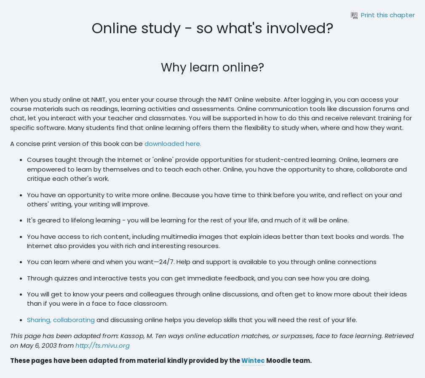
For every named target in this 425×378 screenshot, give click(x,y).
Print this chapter (383, 15)
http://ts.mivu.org (102, 345)
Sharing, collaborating (61, 319)
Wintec (253, 360)
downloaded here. (172, 143)
